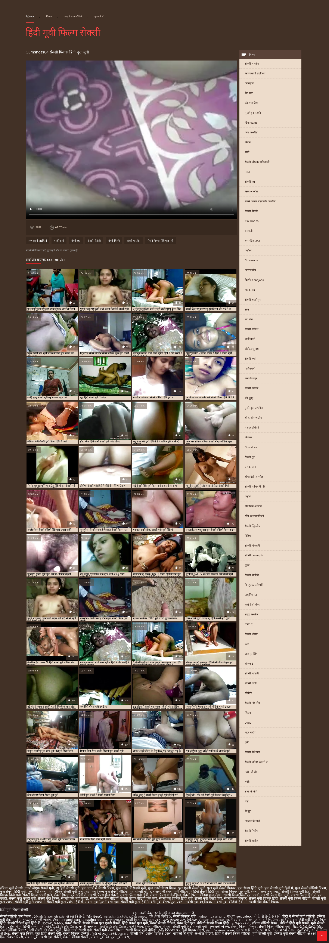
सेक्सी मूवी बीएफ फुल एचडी (165, 902)
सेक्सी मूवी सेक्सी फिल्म (109, 930)
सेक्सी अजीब (251, 840)
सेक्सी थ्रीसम (251, 634)
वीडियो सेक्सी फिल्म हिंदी (213, 923)
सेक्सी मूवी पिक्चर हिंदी (263, 898)
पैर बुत (248, 811)
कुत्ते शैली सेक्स (252, 604)
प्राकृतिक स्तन (251, 594)
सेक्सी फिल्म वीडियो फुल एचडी (202, 895)
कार (247, 644)
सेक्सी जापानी (252, 673)
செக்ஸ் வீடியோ (65, 926)
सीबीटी (248, 693)
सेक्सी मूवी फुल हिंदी (133, 902)
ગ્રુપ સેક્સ (287, 930)
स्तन (247, 309)
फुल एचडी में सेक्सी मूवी (131, 888)
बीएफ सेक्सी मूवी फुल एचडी (72, 891)
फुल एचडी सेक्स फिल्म (162, 888)
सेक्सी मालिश (251, 329)
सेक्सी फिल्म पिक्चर (244, 926)
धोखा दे (248, 624)
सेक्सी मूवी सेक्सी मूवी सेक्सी (43, 937)
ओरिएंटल (249, 83)
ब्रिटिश (248, 535)
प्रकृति (248, 496)
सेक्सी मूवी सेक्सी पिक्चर (263, 902)
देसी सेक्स (35, 930)
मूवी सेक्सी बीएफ (140, 891)
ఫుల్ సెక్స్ (303, 930)
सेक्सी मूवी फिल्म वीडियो (295, 898)
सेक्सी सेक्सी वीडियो (162, 923)
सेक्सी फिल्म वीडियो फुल (165, 895)
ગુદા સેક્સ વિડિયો (104, 933)
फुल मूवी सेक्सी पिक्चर (221, 888)
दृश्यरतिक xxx (252, 240)
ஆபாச (123, 933)
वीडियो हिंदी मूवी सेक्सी (294, 923)
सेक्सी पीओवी (252, 575)
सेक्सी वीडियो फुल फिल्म (16, 916)
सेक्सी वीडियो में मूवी (158, 926)
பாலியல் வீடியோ (113, 926)
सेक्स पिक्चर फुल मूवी (235, 891)
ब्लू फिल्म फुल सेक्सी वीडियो (110, 891)
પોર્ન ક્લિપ (136, 926)
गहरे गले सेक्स (252, 771)
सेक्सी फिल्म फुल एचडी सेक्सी (101, 923)
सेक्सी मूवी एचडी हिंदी (208, 898)
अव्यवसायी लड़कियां (255, 73)
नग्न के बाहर (251, 378)
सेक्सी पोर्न (136, 933)
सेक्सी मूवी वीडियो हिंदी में (230, 902)
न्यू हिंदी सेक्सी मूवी (68, 888)
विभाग (49, 16)
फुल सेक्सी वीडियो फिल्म (310, 888)
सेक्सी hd (250, 181)
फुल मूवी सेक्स (120, 937)
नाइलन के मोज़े (252, 821)
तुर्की (247, 742)
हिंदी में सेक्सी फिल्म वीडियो (233, 933)
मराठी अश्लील (87, 926)
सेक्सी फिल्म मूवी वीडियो (140, 930)
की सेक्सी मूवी (53, 930)
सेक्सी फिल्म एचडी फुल (37, 895)
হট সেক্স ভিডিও (160, 916)
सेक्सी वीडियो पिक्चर (13, 930)
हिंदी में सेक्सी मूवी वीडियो (298, 916)
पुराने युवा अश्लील (254, 407)
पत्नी (247, 152)
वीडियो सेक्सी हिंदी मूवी (205, 891)
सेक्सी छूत (250, 457)
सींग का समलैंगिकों (254, 516)
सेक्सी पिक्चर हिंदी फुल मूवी (160, 240)
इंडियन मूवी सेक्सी (11, 888)
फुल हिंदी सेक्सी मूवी (40, 891)
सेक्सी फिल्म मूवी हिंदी (134, 895)
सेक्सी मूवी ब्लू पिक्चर (198, 902)
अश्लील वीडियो (204, 933)
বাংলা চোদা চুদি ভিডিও (262, 920)
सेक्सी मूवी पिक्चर (235, 898)
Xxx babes (251, 221)
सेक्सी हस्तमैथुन (253, 299)
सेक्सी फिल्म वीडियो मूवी (275, 926)
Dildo (248, 722)
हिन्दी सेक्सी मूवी (33, 926)
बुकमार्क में (98, 16)
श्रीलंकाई (249, 663)
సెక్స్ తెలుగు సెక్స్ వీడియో (180, 920)
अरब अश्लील (251, 191)
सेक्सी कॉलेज (251, 388)
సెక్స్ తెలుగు (94, 916)
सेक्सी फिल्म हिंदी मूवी (275, 895)
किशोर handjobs (254, 280)
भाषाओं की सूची (183, 933)
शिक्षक (248, 712)
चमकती (248, 230)
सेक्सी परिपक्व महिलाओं (257, 162)
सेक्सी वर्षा (250, 358)
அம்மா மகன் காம (211, 916)
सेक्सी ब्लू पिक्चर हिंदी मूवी (176, 898)
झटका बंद (250, 289)
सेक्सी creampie (254, 555)
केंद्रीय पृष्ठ (30, 16)
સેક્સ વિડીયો (75, 916)
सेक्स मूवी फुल (186, 923)
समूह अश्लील (251, 614)
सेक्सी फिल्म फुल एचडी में (70, 895)
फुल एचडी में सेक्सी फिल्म (97, 888)
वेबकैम (248, 250)
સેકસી (311, 933)
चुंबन (247, 565)
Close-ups (251, 260)
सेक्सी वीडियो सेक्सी (76, 937)
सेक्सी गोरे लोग (252, 703)
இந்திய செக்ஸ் (115, 916)
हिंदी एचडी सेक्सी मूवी (78, 930)
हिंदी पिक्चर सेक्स (192, 930)
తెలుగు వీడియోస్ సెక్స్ (307, 926)
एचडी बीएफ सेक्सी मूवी (39, 888)
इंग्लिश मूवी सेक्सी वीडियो (289, 933)
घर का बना (250, 467)
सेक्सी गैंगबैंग (251, 830)
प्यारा (247, 171)
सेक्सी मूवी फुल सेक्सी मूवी (102, 902)
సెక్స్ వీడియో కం (169, 930)
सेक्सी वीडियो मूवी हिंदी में (24, 923)
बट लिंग (249, 319)
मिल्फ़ (248, 142)
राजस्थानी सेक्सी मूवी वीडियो (171, 891)
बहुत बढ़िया (250, 732)
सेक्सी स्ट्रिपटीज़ (253, 526)
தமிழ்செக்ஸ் (241, 923)
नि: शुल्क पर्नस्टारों (254, 585)
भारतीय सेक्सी (234, 920)
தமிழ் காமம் (138, 916)
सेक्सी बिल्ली (251, 211)
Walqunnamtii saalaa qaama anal (78, 920)
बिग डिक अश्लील (253, 506)
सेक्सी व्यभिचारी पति (255, 486)
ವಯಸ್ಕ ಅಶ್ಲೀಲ (53, 923)
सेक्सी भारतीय (252, 63)
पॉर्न (48, 926)
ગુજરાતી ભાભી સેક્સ (36, 920)
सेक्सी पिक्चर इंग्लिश (76, 933)
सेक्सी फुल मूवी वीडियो (104, 898)
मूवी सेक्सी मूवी (262, 933)
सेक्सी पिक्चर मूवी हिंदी (296, 891)
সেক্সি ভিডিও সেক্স (158, 933)
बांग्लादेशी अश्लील (254, 476)
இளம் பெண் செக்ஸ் (49, 916)
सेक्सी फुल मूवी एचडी (74, 898)
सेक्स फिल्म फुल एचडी (265, 891)
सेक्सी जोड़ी (251, 683)
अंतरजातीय (250, 270)
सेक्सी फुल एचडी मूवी (22, 898)
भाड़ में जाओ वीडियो (73, 16)
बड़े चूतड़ (249, 398)
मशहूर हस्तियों (252, 427)
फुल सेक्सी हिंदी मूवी (13, 891)
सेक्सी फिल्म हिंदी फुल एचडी (241, 895)
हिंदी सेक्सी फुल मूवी (135, 923)
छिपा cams (251, 122)
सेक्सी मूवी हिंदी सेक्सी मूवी (190, 926)
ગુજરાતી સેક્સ (219, 926)
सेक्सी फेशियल (252, 752)
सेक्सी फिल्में (72, 923)
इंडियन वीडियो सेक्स (265, 923)
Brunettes (251, 447)
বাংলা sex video (239, 916)
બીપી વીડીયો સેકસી (266, 916)
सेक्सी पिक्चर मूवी (184, 916)
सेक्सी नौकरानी (252, 545)
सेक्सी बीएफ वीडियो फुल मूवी (138, 898)
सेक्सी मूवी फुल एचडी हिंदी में (65, 902)
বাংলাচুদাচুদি (114, 920)
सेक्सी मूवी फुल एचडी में (30, 902)
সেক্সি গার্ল (14, 926)
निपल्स (248, 437)
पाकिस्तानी (250, 368)
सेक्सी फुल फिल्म (48, 898)
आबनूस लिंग (251, 653)
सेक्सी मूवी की (100, 937)
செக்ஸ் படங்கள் (211, 920)
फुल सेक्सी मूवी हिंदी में (278, 888)
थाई (246, 801)
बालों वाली (250, 339)
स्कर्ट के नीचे (251, 791)
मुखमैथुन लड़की (253, 112)
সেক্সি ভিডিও (269, 930)
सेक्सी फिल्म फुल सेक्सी (103, 895)
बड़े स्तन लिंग (251, 103)
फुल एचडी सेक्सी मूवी (191, 888)
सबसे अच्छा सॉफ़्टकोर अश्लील (260, 201)
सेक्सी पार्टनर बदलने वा (256, 762)
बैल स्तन (249, 93)
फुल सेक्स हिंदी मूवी (250, 888)
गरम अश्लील (251, 132)
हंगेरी (247, 781)
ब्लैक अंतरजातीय (253, 417)
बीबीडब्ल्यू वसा (252, 348)
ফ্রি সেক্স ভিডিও (247, 930)
